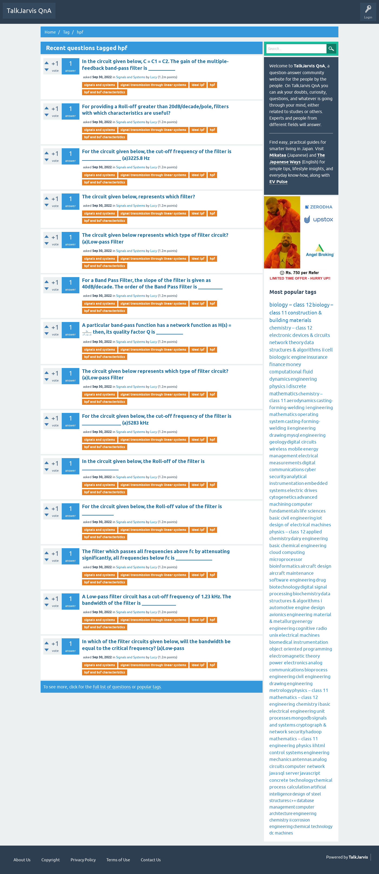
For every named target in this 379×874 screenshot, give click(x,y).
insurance (317, 357)
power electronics (288, 662)
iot (319, 518)
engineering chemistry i (294, 704)
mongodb (301, 718)
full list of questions (112, 686)
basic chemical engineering (297, 545)
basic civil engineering (292, 518)
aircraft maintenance (291, 573)
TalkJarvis (358, 857)
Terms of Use (118, 859)
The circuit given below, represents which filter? (138, 196)
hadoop (314, 731)
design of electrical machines (300, 524)
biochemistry (306, 593)
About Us (22, 859)
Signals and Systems (130, 77)
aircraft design (315, 566)
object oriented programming (300, 649)
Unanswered (85, 14)
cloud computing (287, 552)
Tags (106, 14)
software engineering (292, 580)
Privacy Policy (83, 859)
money (293, 364)
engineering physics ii (292, 745)
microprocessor (285, 559)
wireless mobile (286, 449)
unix (273, 635)
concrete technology (291, 780)
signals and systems (99, 85)
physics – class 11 (310, 690)
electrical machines (299, 635)
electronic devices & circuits (299, 335)
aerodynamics (301, 400)
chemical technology (312, 826)
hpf (212, 85)
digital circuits (301, 442)
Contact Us (151, 859)
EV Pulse (278, 181)
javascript (310, 773)
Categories (125, 14)
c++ (292, 800)
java (273, 773)
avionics (277, 614)
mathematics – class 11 (293, 738)
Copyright (50, 859)
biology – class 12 (290, 304)
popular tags (149, 686)
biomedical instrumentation (298, 642)
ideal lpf (198, 85)
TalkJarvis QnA (29, 10)
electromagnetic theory (294, 656)
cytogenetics (282, 497)
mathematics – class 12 (293, 697)
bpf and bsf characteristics (104, 92)
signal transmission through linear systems (153, 85)
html (320, 745)
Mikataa (277, 155)
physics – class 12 (287, 531)
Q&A (65, 14)
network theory (286, 342)
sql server (288, 773)
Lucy (153, 77)
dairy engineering (309, 538)
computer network (305, 766)
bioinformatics (284, 566)
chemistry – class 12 (290, 328)
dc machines (281, 832)
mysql (293, 435)
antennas (302, 759)
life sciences (313, 511)
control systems (286, 752)
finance (277, 364)
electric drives (302, 490)
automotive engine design (297, 607)
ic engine (296, 357)
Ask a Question (151, 14)
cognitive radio (311, 628)
